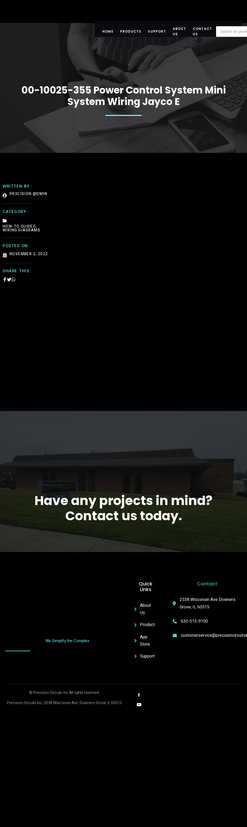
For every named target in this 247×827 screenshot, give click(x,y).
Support (157, 31)
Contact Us (202, 32)
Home (107, 31)
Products (131, 31)
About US (179, 32)
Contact (207, 583)
